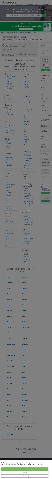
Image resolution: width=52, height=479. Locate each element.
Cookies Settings (25, 476)
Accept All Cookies (25, 469)
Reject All (25, 472)
